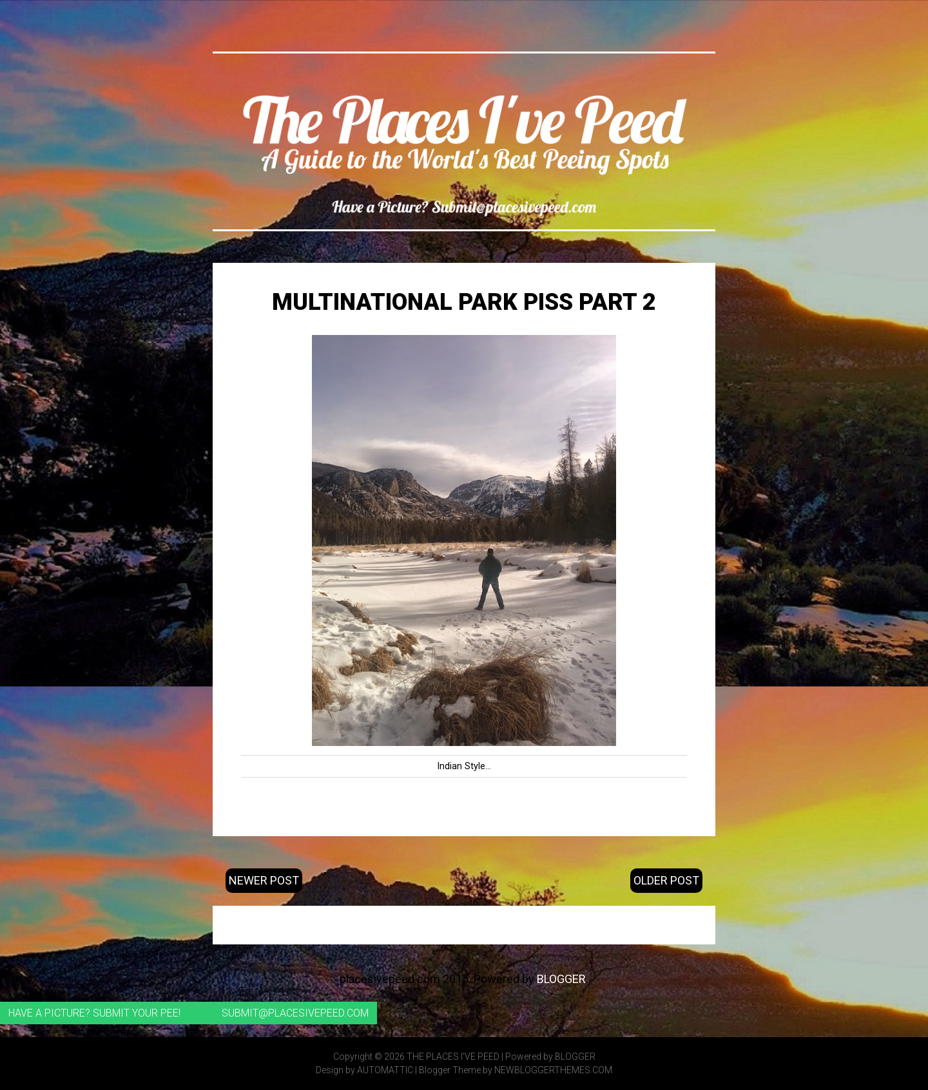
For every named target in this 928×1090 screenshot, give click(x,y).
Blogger (561, 979)
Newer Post (264, 880)
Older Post (666, 880)
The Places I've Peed (453, 1056)
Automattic (385, 1070)
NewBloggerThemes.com (553, 1070)
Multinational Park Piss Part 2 (464, 302)
